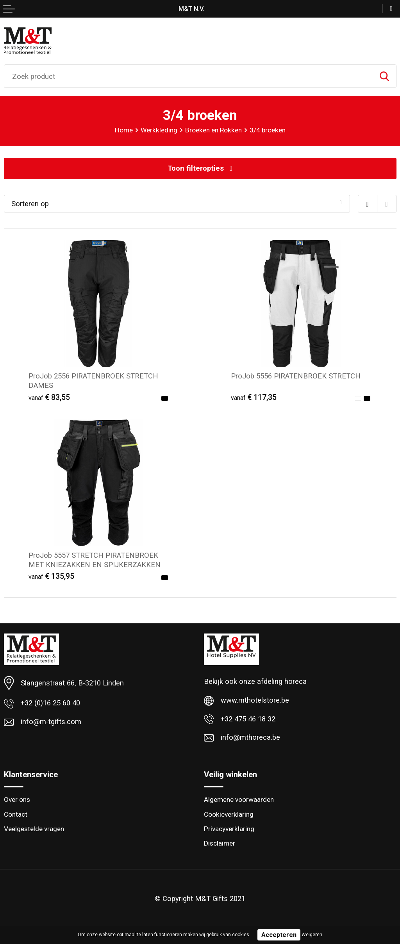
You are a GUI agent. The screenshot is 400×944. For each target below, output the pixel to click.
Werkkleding (159, 130)
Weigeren (312, 934)
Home (124, 130)
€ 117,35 (254, 397)
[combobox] (188, 76)
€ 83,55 (49, 397)
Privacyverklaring (229, 829)
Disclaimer (219, 843)
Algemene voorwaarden (239, 799)
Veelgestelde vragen (34, 829)
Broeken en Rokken (213, 130)
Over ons (17, 799)
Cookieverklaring (229, 814)
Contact (15, 814)
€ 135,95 (51, 576)
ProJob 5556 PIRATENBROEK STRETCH (296, 376)
